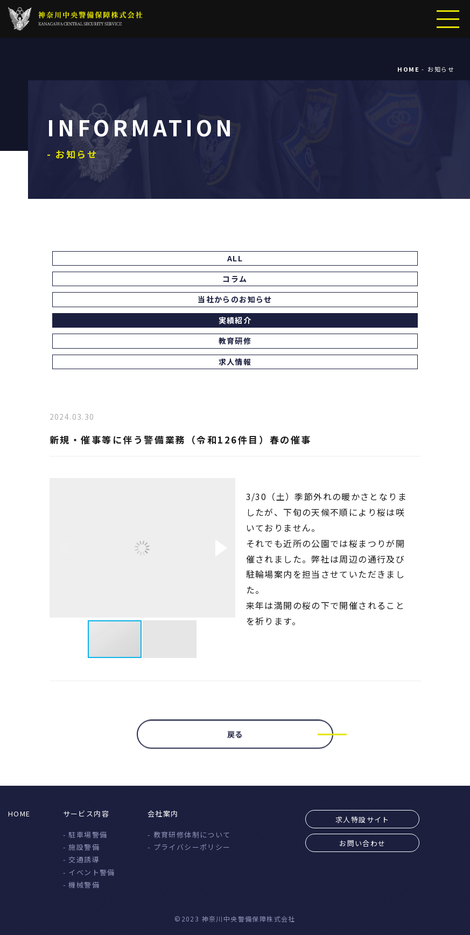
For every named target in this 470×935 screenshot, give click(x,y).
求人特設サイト (362, 819)
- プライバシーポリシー (189, 847)
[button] (221, 548)
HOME (19, 813)
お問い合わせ (362, 843)
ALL (235, 258)
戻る (235, 739)
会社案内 (163, 813)
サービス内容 (86, 813)
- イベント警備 (89, 872)
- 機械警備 (81, 884)
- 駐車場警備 (85, 834)
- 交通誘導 (81, 859)
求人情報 (235, 361)
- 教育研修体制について (189, 834)
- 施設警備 (81, 847)
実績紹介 (235, 320)
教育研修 (235, 340)
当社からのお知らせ (235, 299)
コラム (234, 278)
